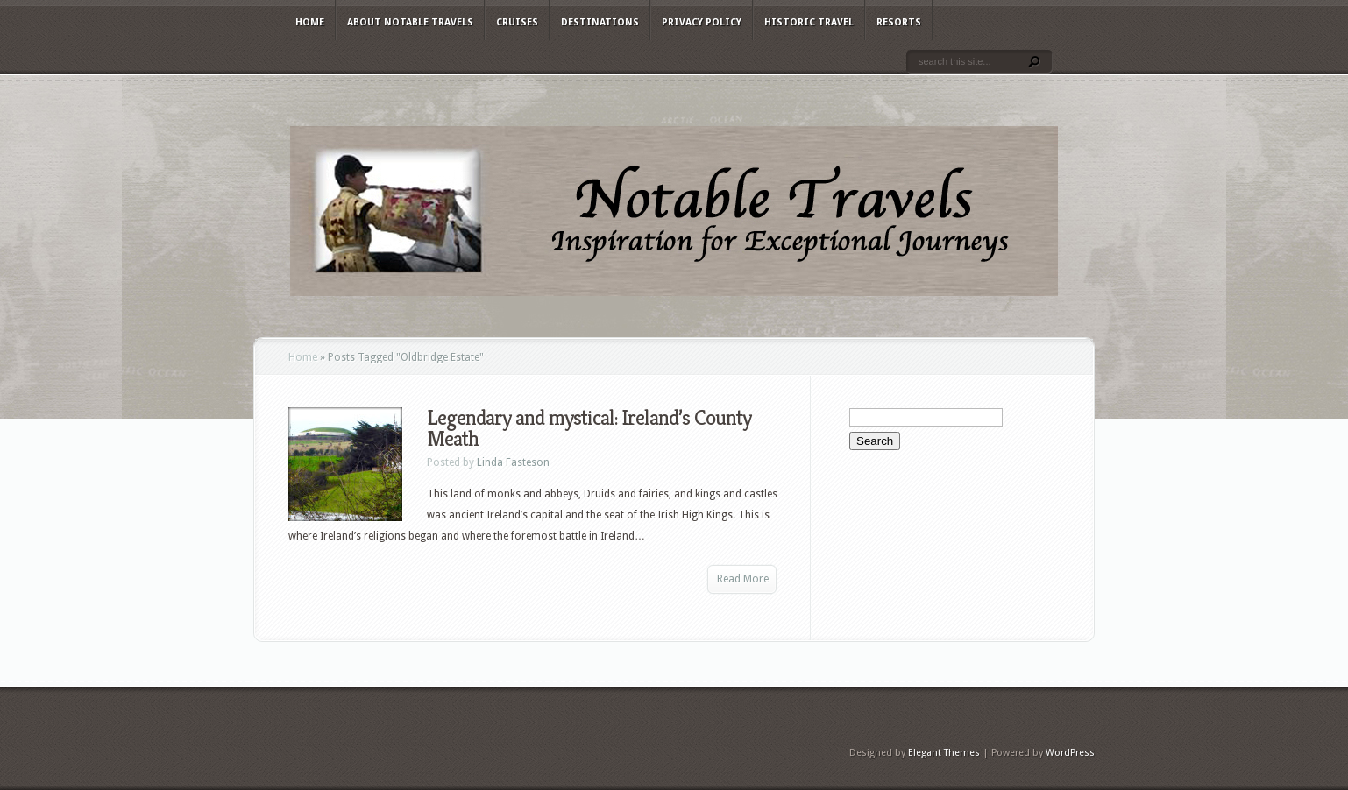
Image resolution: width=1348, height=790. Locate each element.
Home (309, 22)
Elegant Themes (944, 752)
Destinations (600, 22)
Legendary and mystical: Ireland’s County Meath (589, 428)
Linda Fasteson (513, 462)
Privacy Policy (701, 22)
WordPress (1070, 752)
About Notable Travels (410, 22)
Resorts (898, 22)
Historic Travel (809, 22)
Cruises (517, 22)
